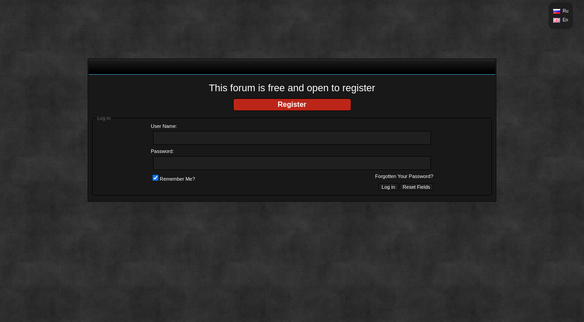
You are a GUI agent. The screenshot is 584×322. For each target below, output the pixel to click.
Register (291, 104)
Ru (565, 10)
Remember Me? (174, 179)
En (565, 19)
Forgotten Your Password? (404, 176)
